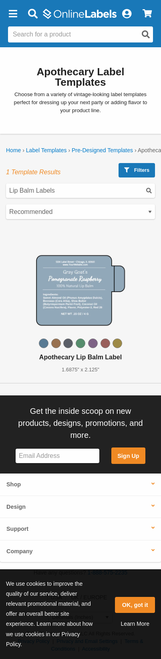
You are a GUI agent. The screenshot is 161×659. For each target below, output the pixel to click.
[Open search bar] (32, 14)
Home (13, 150)
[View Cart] (147, 14)
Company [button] (19, 551)
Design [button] (16, 507)
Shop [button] (13, 484)
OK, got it (135, 605)
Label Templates (46, 150)
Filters (136, 170)
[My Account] (127, 14)
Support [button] (17, 529)
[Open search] (146, 34)
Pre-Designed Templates (102, 150)
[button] (12, 14)
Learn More (135, 624)
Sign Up (128, 456)
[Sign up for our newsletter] (57, 456)
